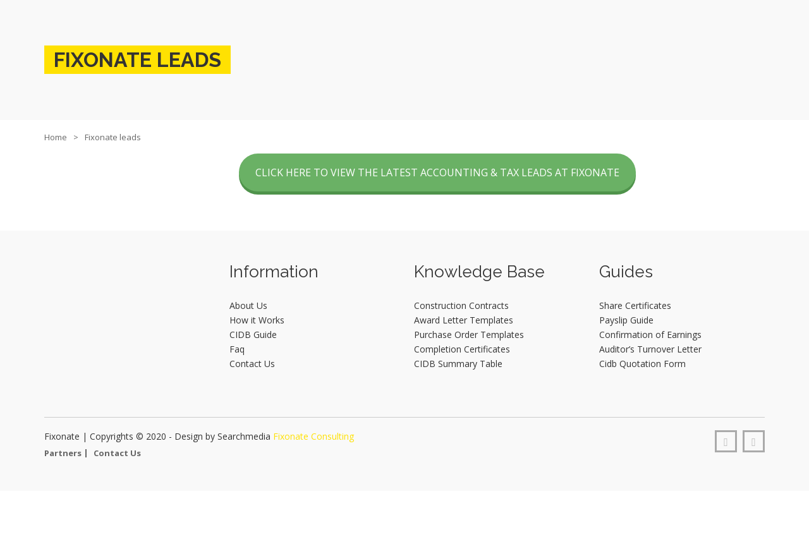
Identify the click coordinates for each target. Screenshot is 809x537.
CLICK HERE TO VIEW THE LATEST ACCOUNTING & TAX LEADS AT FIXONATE (437, 172)
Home (55, 137)
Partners (63, 453)
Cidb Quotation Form (642, 364)
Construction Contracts (461, 305)
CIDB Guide (253, 335)
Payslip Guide (626, 320)
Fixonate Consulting (313, 436)
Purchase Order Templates (469, 335)
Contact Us (252, 364)
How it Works (256, 320)
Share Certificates (635, 305)
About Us (248, 305)
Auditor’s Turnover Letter (650, 349)
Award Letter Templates (463, 320)
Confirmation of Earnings (650, 335)
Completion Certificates (462, 349)
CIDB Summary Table (458, 364)
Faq (237, 349)
